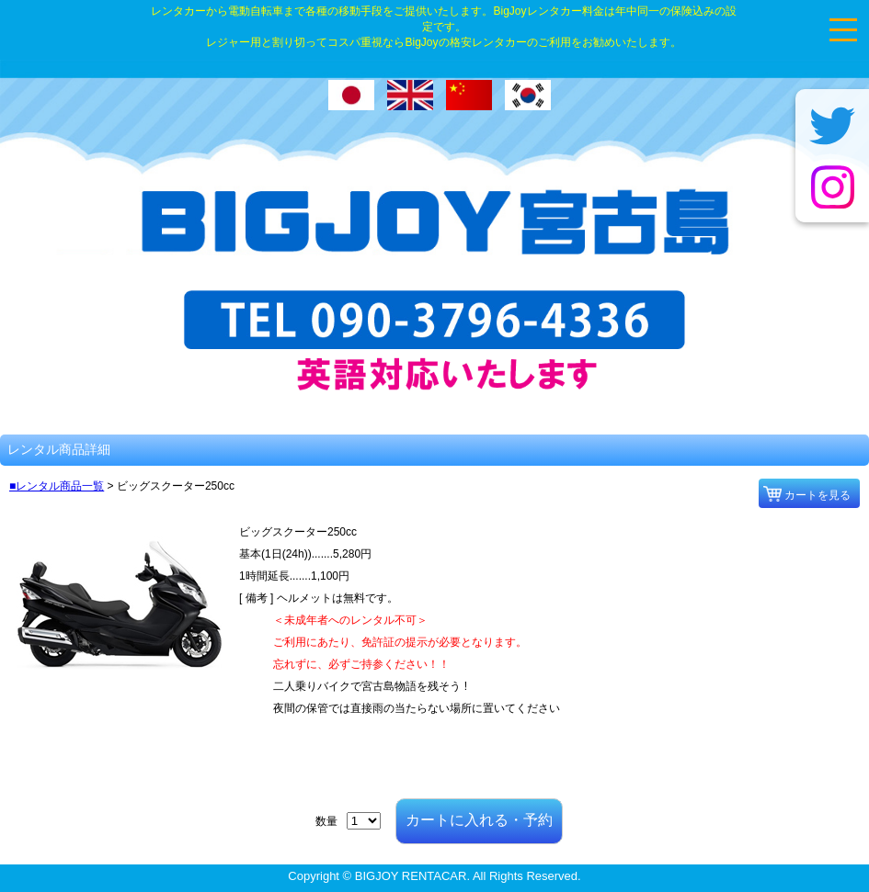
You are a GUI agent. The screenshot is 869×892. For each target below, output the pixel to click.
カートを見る (817, 495)
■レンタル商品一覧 (56, 486)
